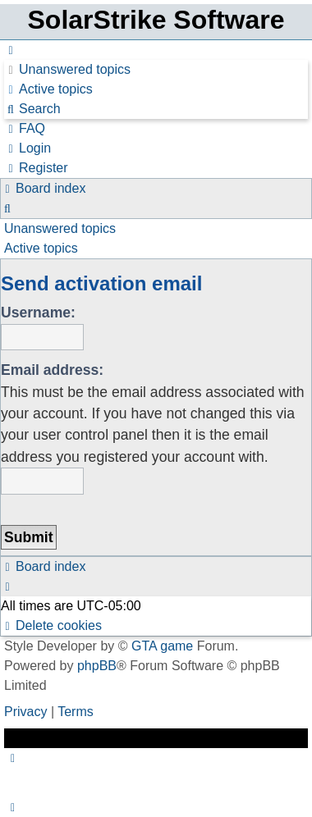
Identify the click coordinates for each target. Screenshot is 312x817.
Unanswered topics (60, 228)
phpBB (97, 666)
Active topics (41, 248)
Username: (38, 312)
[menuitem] (67, 69)
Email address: (52, 370)
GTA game (162, 646)
